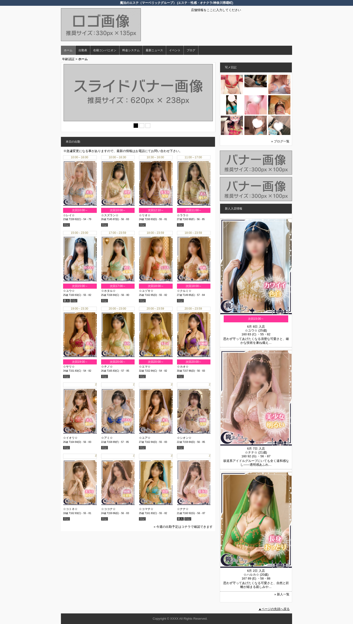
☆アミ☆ (107, 437)
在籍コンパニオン (104, 50)
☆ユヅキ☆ (146, 291)
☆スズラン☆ (109, 215)
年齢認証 (68, 59)
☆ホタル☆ (108, 291)
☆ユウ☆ (69, 291)
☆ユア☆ (144, 437)
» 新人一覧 (281, 594)
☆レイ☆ (69, 215)
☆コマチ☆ (146, 509)
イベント (175, 50)
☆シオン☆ (184, 437)
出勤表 (82, 50)
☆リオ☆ (144, 215)
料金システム (131, 50)
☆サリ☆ (69, 366)
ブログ (191, 50)
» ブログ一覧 (280, 141)
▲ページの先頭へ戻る (274, 609)
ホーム (68, 50)
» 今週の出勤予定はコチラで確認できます (183, 526)
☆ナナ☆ (183, 509)
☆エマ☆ (144, 366)
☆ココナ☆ (108, 509)
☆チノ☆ (107, 366)
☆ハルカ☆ (251, 574)
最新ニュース (154, 50)
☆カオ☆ (183, 366)
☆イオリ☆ (70, 437)
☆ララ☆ (183, 215)
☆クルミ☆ (184, 291)
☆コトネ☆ (70, 509)
